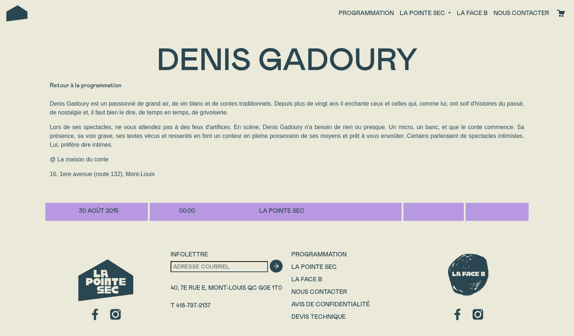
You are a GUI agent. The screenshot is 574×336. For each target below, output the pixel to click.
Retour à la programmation (86, 85)
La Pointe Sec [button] (423, 13)
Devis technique (318, 317)
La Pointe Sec (314, 267)
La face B (472, 13)
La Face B (306, 279)
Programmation (366, 13)
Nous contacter (521, 13)
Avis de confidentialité (330, 304)
